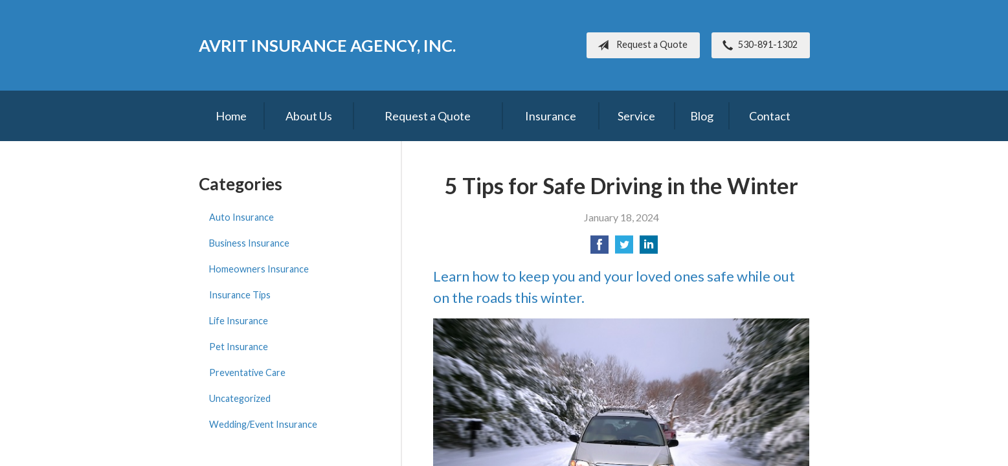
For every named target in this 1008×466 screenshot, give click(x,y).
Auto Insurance (241, 217)
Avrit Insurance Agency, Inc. (327, 45)
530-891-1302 (757, 45)
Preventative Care (247, 372)
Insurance (550, 116)
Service (636, 116)
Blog (701, 116)
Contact (769, 116)
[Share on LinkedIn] (649, 248)
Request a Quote (640, 45)
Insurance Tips (240, 294)
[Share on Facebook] (599, 248)
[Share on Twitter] (624, 248)
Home (231, 116)
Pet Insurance (238, 346)
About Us (309, 116)
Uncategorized (240, 398)
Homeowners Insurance (259, 268)
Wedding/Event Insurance (263, 424)
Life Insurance (238, 320)
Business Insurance (249, 243)
